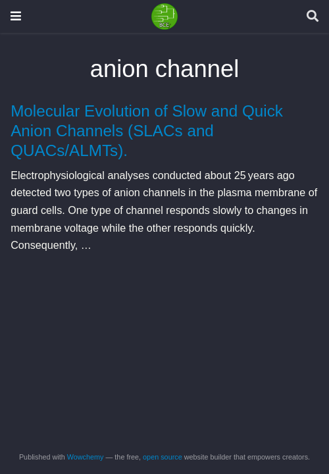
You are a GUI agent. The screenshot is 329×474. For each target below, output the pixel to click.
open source (162, 457)
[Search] (312, 16)
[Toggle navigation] (16, 16)
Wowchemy (85, 457)
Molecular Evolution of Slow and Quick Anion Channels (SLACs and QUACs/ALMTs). (147, 131)
